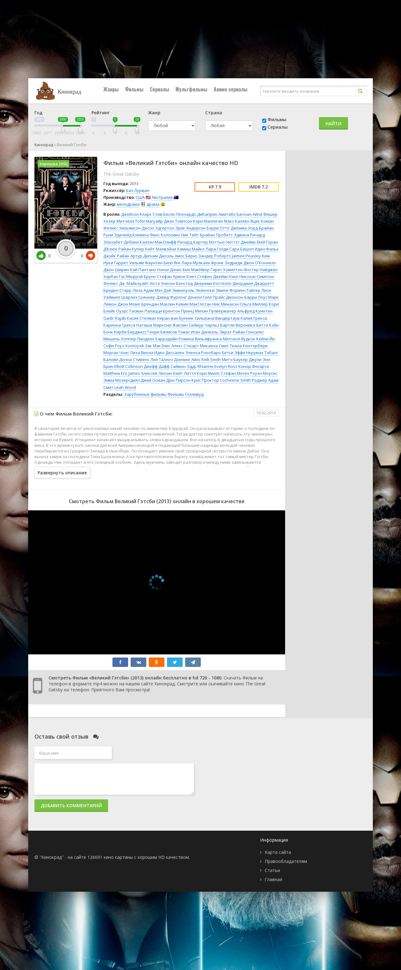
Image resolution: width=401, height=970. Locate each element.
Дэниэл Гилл (200, 297)
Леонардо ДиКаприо (196, 214)
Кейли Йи (265, 339)
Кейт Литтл (184, 373)
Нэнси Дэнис (169, 269)
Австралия (162, 197)
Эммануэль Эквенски (193, 290)
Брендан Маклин (158, 304)
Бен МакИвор (196, 269)
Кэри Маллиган (208, 221)
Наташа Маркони (153, 325)
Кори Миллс (208, 373)
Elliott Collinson (128, 366)
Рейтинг (100, 113)
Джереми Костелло (213, 283)
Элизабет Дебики (121, 242)
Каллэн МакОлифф (158, 242)
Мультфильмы (191, 89)
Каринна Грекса (119, 325)
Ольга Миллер (254, 304)
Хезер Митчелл (118, 221)
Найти (333, 123)
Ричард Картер (192, 242)
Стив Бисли (164, 214)
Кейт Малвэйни (160, 249)
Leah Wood (125, 387)
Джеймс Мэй (253, 242)
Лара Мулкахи (195, 263)
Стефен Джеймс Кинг (217, 276)
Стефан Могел (235, 373)
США (140, 197)
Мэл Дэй (163, 290)
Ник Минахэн (225, 304)
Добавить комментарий (71, 805)
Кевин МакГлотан (193, 304)
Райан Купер (131, 249)
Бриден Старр (117, 290)
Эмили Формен (231, 290)
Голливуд (194, 394)
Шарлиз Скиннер (138, 297)
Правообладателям (286, 861)
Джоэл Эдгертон (158, 228)
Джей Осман (153, 380)
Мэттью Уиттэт (224, 242)
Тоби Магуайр (149, 221)
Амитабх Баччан (235, 214)
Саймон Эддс (183, 366)
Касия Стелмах (141, 318)
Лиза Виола (141, 352)
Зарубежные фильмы (145, 394)
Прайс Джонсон (228, 297)
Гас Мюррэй (131, 276)
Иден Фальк (267, 249)
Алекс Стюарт (185, 345)
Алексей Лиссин (156, 373)
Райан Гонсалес (248, 332)
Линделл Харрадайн (157, 339)
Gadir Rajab (114, 318)
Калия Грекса (254, 318)
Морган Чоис (116, 352)
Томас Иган (189, 332)
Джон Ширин (116, 269)
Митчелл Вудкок (239, 339)
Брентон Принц (178, 311)
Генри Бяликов (162, 332)
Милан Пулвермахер (215, 311)
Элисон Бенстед (177, 283)
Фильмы (134, 89)
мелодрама (128, 204)
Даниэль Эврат (216, 332)
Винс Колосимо (165, 235)
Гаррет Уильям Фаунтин (138, 263)
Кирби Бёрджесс (130, 332)
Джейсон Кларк (136, 214)
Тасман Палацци (145, 311)
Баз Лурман (137, 190)
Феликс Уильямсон (122, 228)
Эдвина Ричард (249, 235)
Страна (213, 113)
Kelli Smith (211, 359)
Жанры (111, 89)
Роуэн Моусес (263, 373)
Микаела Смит (214, 345)
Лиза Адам (143, 290)
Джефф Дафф (156, 366)
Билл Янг (172, 263)
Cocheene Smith (235, 380)
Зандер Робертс (214, 256)
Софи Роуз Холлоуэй (123, 345)
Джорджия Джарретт (253, 283)
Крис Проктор (205, 380)
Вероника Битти (252, 325)
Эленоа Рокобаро (203, 352)
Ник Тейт (190, 235)
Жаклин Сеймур (188, 325)
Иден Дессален (169, 352)
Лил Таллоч (161, 359)
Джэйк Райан (116, 256)
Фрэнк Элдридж (226, 263)
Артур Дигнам (144, 256)
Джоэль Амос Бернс (178, 256)
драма (153, 204)
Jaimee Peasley (246, 256)
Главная (273, 879)
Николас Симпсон (256, 276)
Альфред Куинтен (255, 311)
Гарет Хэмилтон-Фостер (235, 269)
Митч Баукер (235, 359)
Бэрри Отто (218, 228)
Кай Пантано (143, 269)
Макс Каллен (236, 221)
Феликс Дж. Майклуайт (126, 283)
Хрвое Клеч (184, 276)
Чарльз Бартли (220, 325)
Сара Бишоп (241, 249)
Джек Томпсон (178, 221)
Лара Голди (217, 249)
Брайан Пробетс (216, 235)
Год (38, 113)
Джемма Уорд (244, 228)
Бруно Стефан (158, 276)
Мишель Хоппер (119, 339)
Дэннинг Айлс (187, 359)
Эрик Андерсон (190, 228)
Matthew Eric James (121, 373)
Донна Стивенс (134, 359)
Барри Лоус (255, 297)
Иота (155, 283)
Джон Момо (128, 304)
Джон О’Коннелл (259, 263)
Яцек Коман (262, 221)
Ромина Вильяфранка (200, 339)
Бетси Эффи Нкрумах (242, 352)
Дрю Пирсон (178, 380)
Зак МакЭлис (157, 345)
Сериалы (159, 89)
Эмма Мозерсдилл (121, 380)
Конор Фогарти (253, 366)
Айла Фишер (265, 214)
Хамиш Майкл (191, 249)
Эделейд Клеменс (131, 235)
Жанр (154, 113)
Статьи (272, 870)
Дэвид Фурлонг (171, 297)
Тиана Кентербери (249, 345)
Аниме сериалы (230, 89)
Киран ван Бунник (175, 318)
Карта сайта (278, 852)
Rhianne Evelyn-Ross (217, 366)
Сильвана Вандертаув (217, 318)
